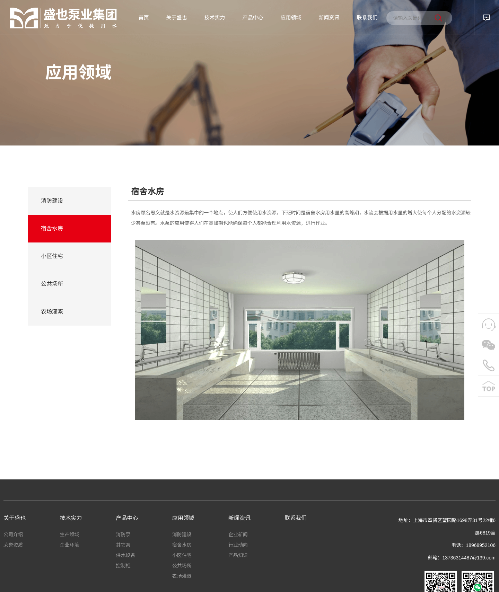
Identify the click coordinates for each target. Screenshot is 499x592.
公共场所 (52, 284)
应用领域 (290, 17)
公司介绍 (13, 534)
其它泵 (123, 545)
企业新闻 (238, 534)
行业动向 (238, 545)
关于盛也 (176, 17)
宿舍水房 (52, 228)
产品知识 (238, 555)
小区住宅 (52, 256)
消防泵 (123, 534)
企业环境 (69, 545)
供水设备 (125, 555)
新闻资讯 (328, 17)
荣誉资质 (13, 545)
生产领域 (69, 534)
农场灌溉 (52, 312)
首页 (143, 17)
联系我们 (367, 17)
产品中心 (252, 17)
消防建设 (52, 201)
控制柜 (123, 565)
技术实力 (214, 17)
